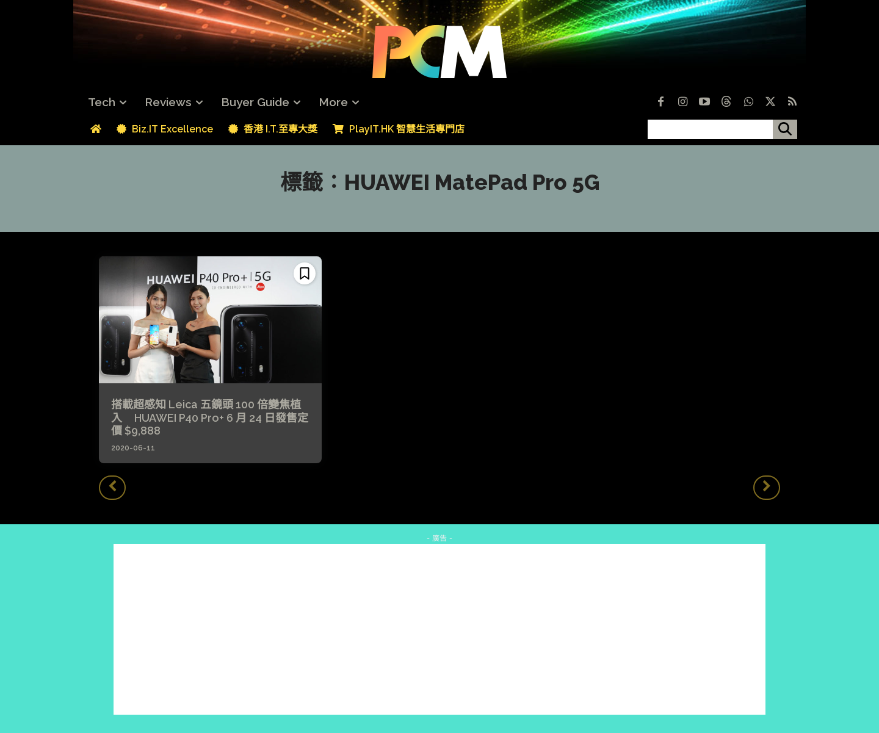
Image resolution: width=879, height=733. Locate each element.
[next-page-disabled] (766, 487)
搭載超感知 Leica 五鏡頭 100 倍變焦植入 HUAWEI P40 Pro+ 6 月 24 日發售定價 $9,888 (209, 417)
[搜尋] (785, 129)
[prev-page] (112, 487)
